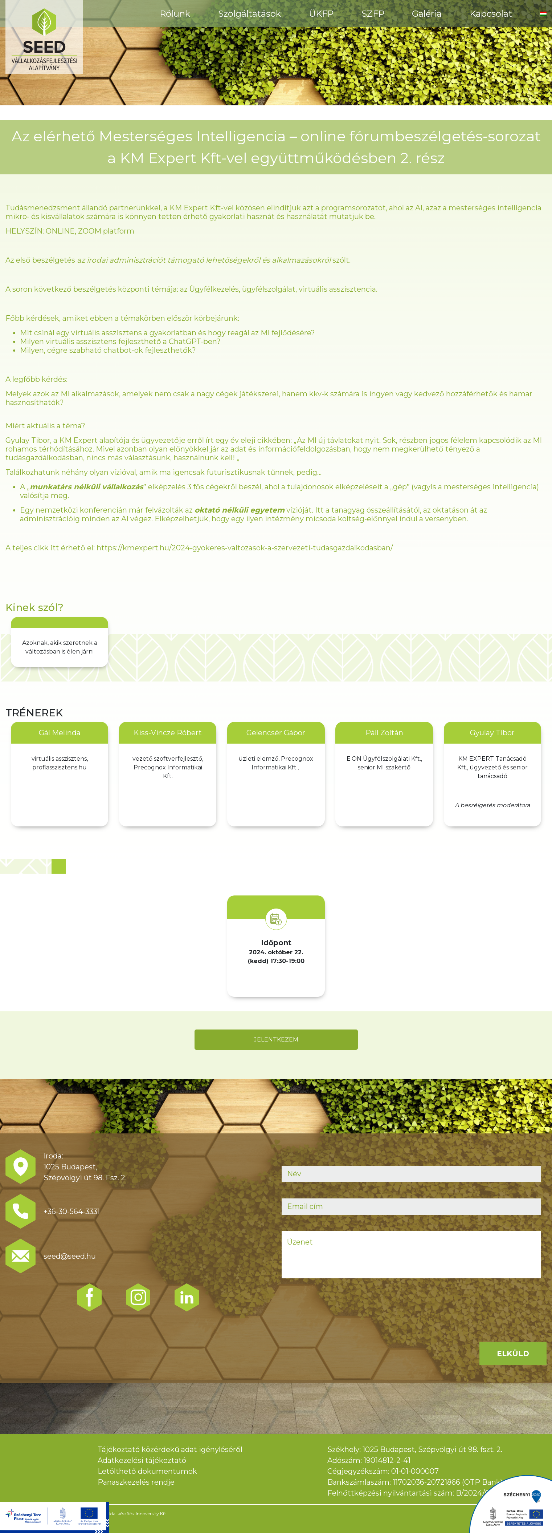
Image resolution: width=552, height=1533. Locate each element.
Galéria (427, 13)
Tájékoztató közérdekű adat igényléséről (170, 1449)
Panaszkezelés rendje (136, 1482)
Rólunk (175, 13)
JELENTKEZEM (276, 1039)
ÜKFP (321, 13)
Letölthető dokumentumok (147, 1471)
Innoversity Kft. (151, 1513)
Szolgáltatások (249, 13)
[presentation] (337, 1309)
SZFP (372, 13)
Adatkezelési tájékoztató (142, 1460)
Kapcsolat (491, 13)
